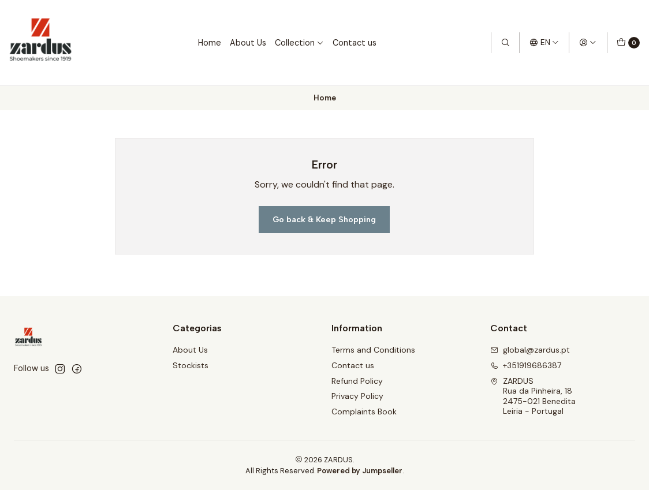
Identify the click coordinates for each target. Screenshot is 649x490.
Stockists (190, 365)
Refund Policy (357, 381)
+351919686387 (525, 365)
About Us (248, 43)
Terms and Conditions (373, 350)
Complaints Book (364, 411)
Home (209, 43)
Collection (299, 43)
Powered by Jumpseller (359, 471)
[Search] (505, 43)
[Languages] (544, 43)
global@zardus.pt (530, 350)
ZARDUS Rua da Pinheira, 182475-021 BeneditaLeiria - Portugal (533, 396)
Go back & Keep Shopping (324, 219)
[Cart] (628, 42)
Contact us (354, 43)
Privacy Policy (357, 396)
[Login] (587, 43)
